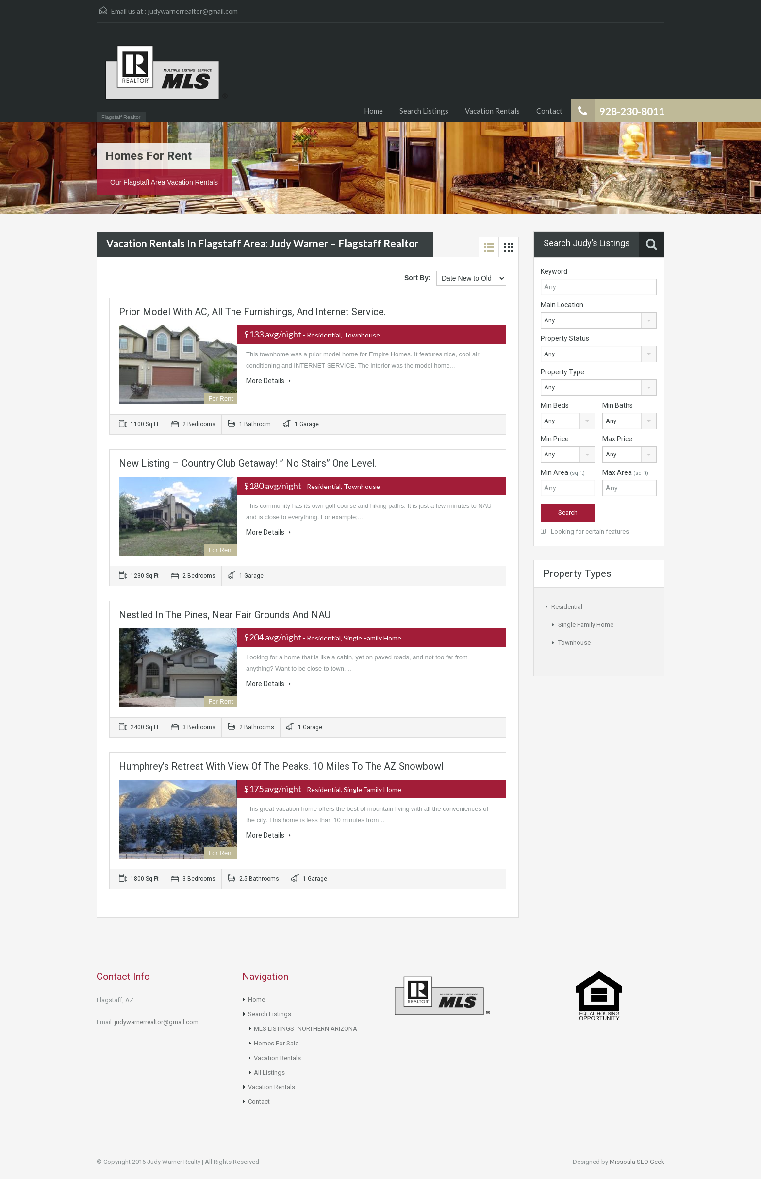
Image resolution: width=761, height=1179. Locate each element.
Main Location (562, 305)
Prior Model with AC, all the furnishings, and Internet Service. (252, 312)
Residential (566, 606)
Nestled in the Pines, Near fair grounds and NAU (225, 615)
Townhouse (574, 642)
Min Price (555, 439)
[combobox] (599, 320)
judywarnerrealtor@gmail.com (193, 11)
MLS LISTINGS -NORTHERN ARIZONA (305, 1028)
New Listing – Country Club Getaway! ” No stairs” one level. (248, 463)
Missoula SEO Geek (637, 1161)
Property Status (565, 338)
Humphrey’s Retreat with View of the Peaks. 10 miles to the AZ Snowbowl (281, 766)
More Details (268, 381)
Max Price (617, 439)
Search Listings (423, 110)
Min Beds (555, 405)
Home (373, 110)
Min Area (563, 472)
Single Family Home (585, 624)
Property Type (562, 372)
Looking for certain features (585, 531)
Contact (549, 110)
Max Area (625, 472)
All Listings (269, 1072)
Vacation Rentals (492, 110)
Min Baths (617, 405)
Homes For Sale (276, 1043)
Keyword (554, 271)
